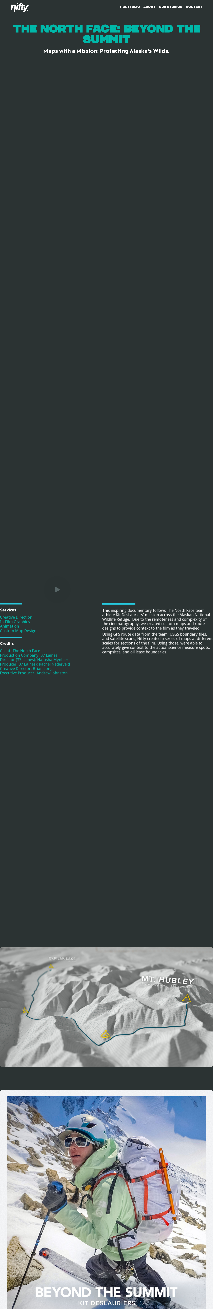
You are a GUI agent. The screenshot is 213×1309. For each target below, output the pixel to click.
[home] (21, 7)
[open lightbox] (52, 1072)
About (149, 7)
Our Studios (170, 7)
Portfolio (130, 7)
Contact (194, 7)
